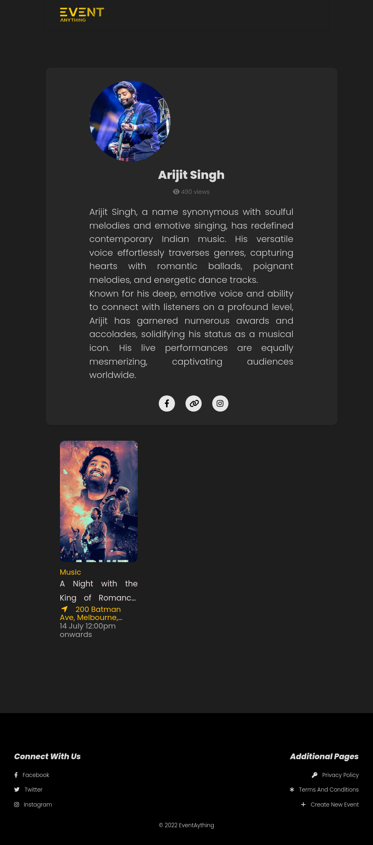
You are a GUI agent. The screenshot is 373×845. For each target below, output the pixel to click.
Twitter (28, 790)
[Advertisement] (208, 491)
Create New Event (330, 805)
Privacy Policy (335, 775)
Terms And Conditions (324, 790)
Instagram (33, 805)
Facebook (31, 775)
